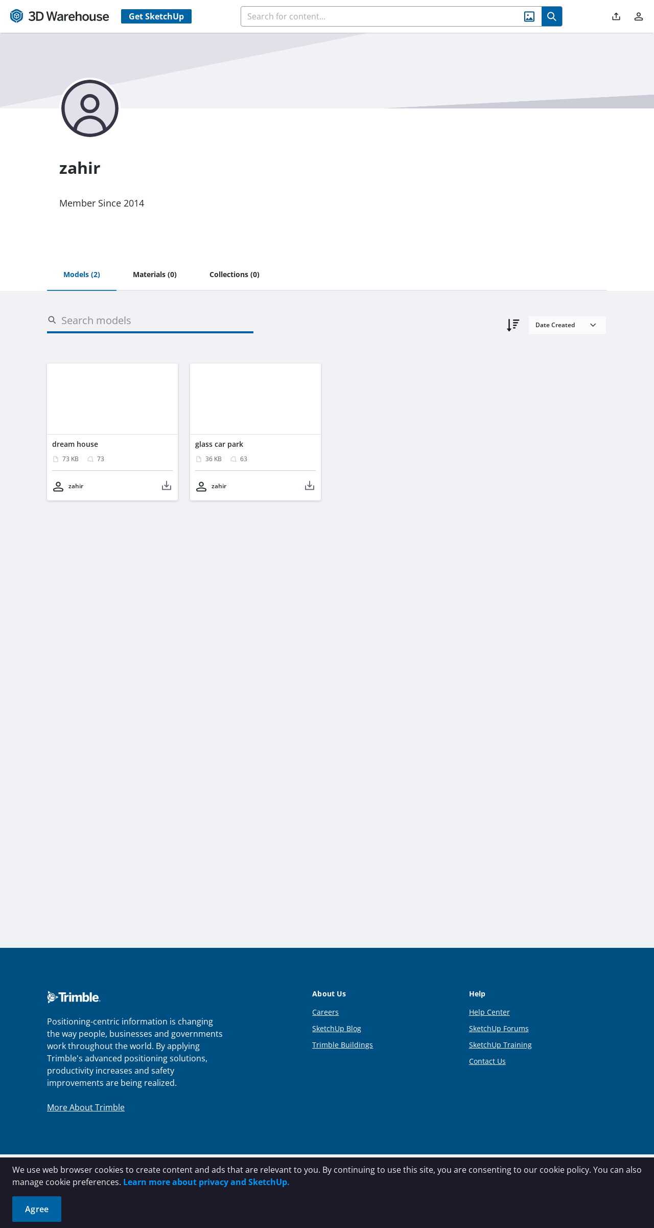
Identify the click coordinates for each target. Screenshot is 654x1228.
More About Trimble (86, 1107)
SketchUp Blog (336, 1028)
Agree (37, 1209)
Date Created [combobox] (555, 325)
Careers (325, 1012)
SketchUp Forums (499, 1028)
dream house (75, 444)
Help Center (489, 1012)
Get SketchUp (156, 16)
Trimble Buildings (342, 1045)
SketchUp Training (500, 1045)
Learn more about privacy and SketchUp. (206, 1182)
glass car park (219, 444)
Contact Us (487, 1061)
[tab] (81, 275)
